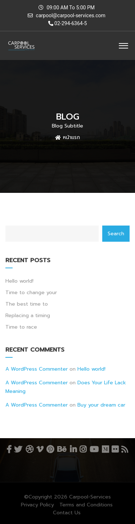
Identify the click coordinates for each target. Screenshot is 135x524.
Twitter (18, 449)
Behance (61, 449)
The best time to (26, 304)
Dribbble (29, 449)
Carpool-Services (90, 497)
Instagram (83, 449)
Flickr (115, 449)
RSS (124, 449)
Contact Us (67, 512)
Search (116, 233)
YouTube (94, 449)
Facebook (9, 449)
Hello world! (19, 281)
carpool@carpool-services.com (70, 15)
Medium (105, 449)
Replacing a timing (27, 315)
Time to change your (31, 292)
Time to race (21, 327)
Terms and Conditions (86, 505)
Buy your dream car (101, 405)
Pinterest (50, 449)
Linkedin (73, 449)
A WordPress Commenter (36, 369)
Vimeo (39, 449)
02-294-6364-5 (67, 23)
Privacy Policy (37, 505)
